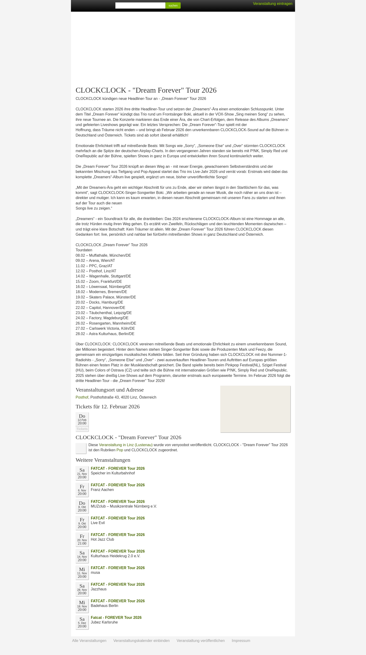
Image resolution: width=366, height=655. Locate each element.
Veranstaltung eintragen (272, 4)
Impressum (241, 641)
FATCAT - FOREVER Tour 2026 (118, 468)
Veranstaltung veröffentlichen (201, 641)
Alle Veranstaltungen (89, 641)
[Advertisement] (183, 49)
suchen (173, 5)
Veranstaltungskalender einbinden (141, 641)
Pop (119, 450)
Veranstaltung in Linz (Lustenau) (125, 445)
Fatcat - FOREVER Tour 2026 (116, 618)
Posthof (82, 397)
